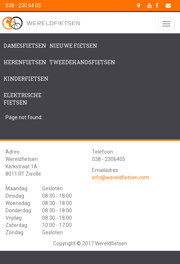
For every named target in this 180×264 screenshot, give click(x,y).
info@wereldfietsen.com (120, 177)
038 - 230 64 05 (23, 5)
